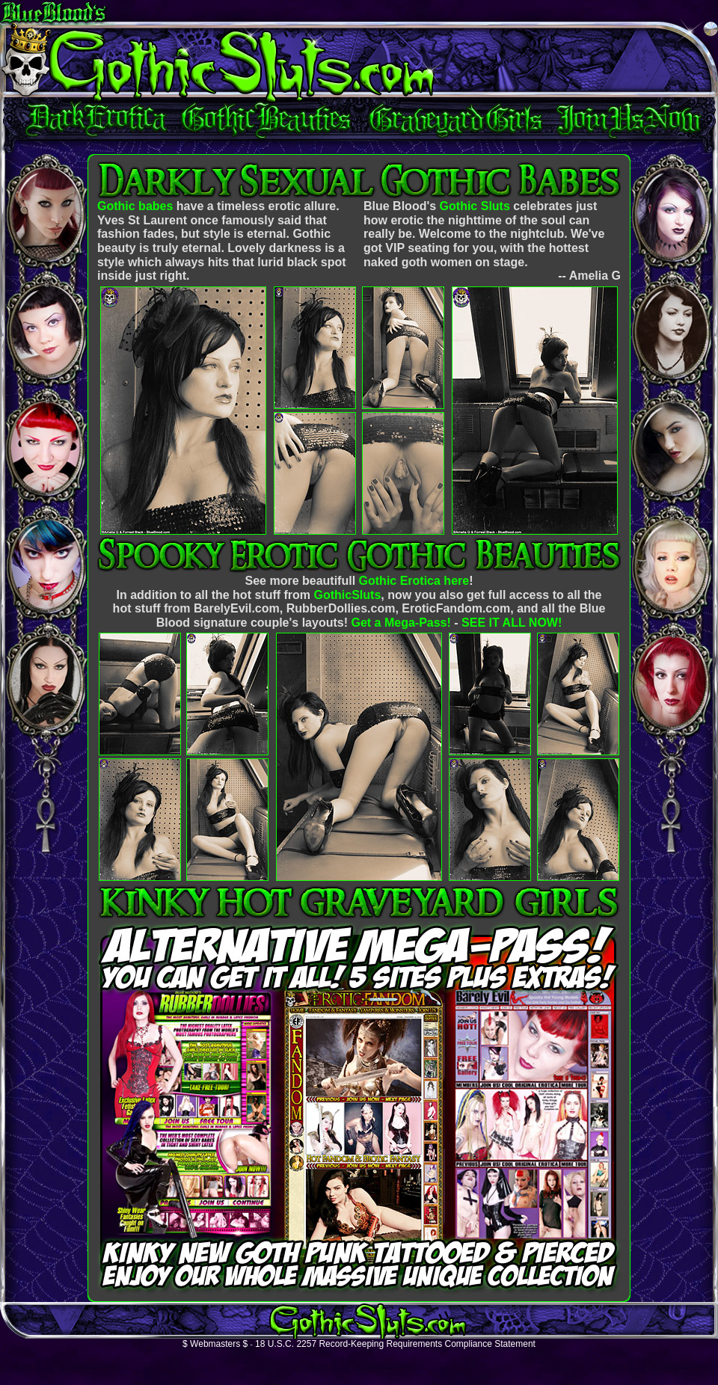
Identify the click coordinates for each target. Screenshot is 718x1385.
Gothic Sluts (475, 206)
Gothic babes (135, 206)
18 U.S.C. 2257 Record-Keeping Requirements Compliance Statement (395, 1344)
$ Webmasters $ (215, 1344)
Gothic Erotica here (414, 580)
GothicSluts (347, 595)
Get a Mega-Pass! (400, 622)
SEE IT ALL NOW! (511, 622)
